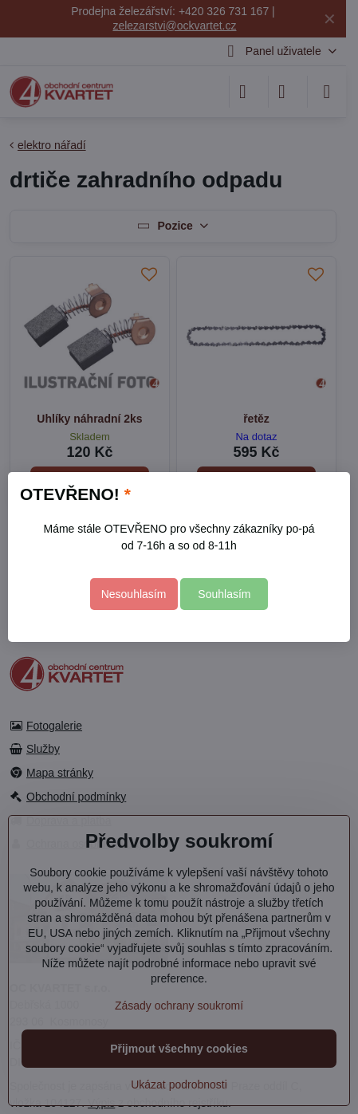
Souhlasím (224, 594)
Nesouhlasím (134, 594)
